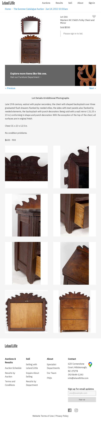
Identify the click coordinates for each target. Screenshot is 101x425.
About (80, 3)
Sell (70, 3)
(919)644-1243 (75, 374)
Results (59, 3)
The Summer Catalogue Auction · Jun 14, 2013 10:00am (41, 9)
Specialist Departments (53, 366)
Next (92, 88)
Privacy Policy (62, 416)
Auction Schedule (13, 368)
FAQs (49, 378)
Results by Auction (10, 375)
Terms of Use (47, 416)
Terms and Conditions (10, 383)
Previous (10, 88)
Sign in (92, 3)
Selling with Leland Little (32, 366)
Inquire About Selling (32, 375)
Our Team (51, 373)
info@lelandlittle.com (78, 378)
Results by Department (32, 383)
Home (8, 9)
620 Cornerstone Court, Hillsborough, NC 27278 (77, 367)
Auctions (46, 3)
